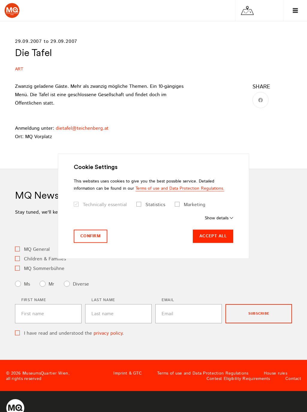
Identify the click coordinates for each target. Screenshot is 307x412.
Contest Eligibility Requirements (238, 379)
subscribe (258, 313)
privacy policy (108, 333)
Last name (103, 300)
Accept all (213, 236)
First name (33, 300)
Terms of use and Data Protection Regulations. (180, 188)
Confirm (90, 236)
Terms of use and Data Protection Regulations (202, 373)
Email (168, 300)
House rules (275, 373)
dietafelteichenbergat (82, 128)
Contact (293, 379)
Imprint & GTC (127, 373)
